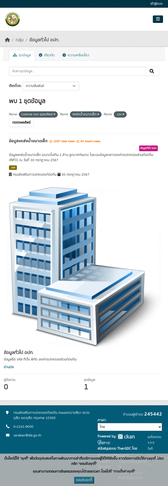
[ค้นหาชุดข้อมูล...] (77, 71)
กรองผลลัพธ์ (21, 122)
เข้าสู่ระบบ (156, 3)
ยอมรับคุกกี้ (84, 480)
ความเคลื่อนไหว (75, 55)
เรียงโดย (15, 85)
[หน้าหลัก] (7, 40)
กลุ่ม (20, 40)
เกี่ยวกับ (47, 55)
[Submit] (152, 71)
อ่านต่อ (9, 367)
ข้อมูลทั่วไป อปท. (44, 40)
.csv (13, 168)
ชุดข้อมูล (22, 55)
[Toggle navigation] (158, 19)
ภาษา (102, 420)
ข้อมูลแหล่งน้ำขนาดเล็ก (29, 141)
